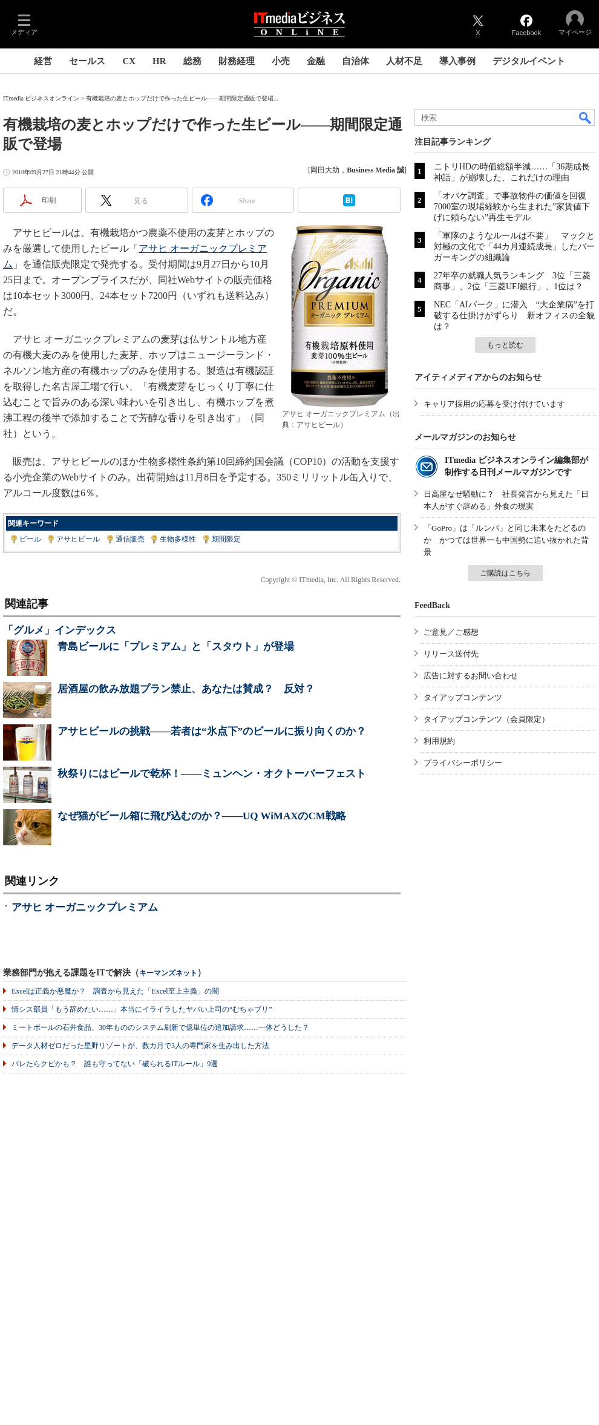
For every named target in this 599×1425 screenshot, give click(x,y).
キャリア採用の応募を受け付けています (494, 403)
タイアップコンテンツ (463, 697)
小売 (281, 61)
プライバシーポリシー (463, 762)
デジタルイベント (529, 61)
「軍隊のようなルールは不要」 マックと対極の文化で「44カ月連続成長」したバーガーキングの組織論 (514, 246)
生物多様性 (178, 539)
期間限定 (226, 539)
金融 (316, 61)
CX (129, 61)
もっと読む (505, 345)
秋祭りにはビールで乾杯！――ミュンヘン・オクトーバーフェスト (211, 773)
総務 (192, 61)
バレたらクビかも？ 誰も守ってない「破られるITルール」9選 (114, 1064)
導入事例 (457, 61)
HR (159, 61)
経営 (43, 61)
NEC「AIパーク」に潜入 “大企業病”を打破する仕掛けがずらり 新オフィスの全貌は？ (514, 315)
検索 (586, 117)
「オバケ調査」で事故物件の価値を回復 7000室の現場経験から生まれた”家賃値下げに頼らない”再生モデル (514, 206)
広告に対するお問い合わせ (471, 675)
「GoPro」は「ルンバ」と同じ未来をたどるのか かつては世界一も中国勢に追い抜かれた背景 (506, 540)
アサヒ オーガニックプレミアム (84, 907)
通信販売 (130, 539)
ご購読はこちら (505, 573)
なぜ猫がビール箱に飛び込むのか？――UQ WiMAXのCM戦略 (201, 816)
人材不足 (404, 61)
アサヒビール (78, 539)
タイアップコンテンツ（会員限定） (486, 719)
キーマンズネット (168, 973)
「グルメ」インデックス (59, 630)
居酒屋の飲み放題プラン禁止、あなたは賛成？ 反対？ (186, 689)
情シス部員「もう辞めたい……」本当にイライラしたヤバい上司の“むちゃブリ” (141, 1009)
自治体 (355, 61)
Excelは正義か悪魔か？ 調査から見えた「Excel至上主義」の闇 (115, 991)
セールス (87, 61)
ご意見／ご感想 (451, 632)
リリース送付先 (451, 653)
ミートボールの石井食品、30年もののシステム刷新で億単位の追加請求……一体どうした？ (160, 1027)
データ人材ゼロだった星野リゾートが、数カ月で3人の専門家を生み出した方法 (140, 1045)
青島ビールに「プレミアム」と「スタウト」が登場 (175, 646)
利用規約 (439, 740)
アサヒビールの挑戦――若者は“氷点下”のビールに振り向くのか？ (211, 731)
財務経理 (236, 61)
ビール (30, 539)
